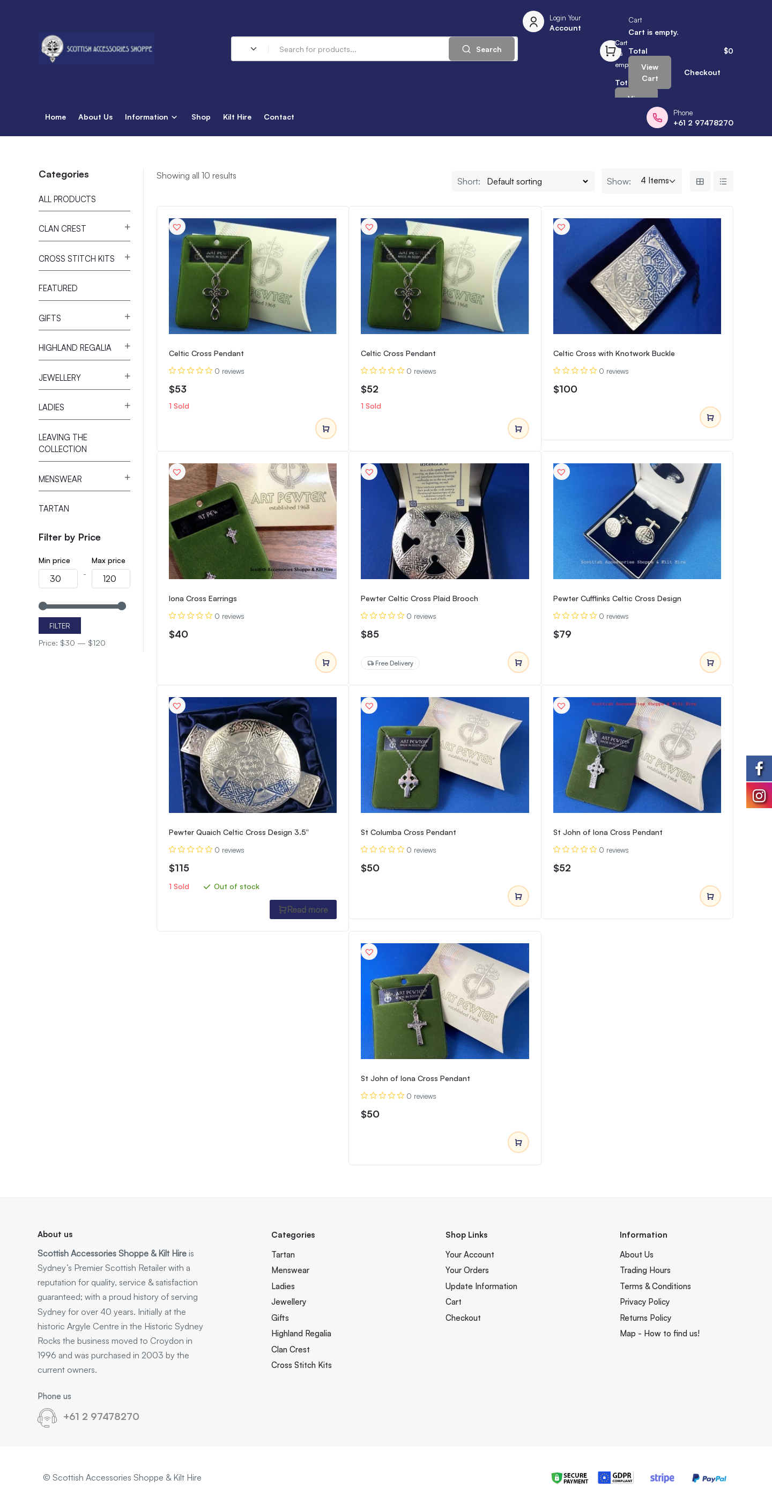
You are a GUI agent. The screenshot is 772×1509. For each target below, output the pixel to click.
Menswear (60, 479)
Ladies (51, 407)
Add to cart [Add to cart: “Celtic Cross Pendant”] (326, 429)
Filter (59, 626)
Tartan (54, 509)
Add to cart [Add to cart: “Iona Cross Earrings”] (326, 663)
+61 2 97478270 (101, 1416)
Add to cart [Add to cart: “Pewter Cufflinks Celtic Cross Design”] (710, 663)
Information (146, 116)
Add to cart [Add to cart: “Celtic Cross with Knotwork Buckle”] (710, 417)
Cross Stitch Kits (77, 259)
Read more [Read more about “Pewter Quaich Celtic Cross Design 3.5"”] (303, 909)
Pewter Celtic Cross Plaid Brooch (419, 598)
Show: (619, 181)
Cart (454, 1302)
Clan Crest (62, 229)
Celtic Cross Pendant (206, 353)
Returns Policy (645, 1318)
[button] (177, 227)
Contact (279, 116)
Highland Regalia (75, 348)
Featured (58, 288)
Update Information (481, 1286)
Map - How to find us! (660, 1333)
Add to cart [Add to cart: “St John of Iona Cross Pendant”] (710, 896)
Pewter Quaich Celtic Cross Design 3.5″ (239, 832)
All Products (67, 199)
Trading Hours (645, 1270)
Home (55, 116)
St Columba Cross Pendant (408, 832)
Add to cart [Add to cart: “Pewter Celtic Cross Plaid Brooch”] (518, 663)
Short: (468, 181)
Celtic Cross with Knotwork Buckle (614, 353)
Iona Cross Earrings (203, 598)
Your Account (470, 1254)
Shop (201, 116)
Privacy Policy (645, 1302)
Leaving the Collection (63, 443)
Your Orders (467, 1270)
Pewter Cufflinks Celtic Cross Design (617, 598)
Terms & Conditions (655, 1286)
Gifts (50, 318)
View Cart (649, 72)
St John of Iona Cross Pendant (608, 832)
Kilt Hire (237, 116)
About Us (95, 116)
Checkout (702, 72)
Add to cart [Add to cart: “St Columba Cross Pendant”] (518, 896)
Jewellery (60, 378)
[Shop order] (537, 181)
